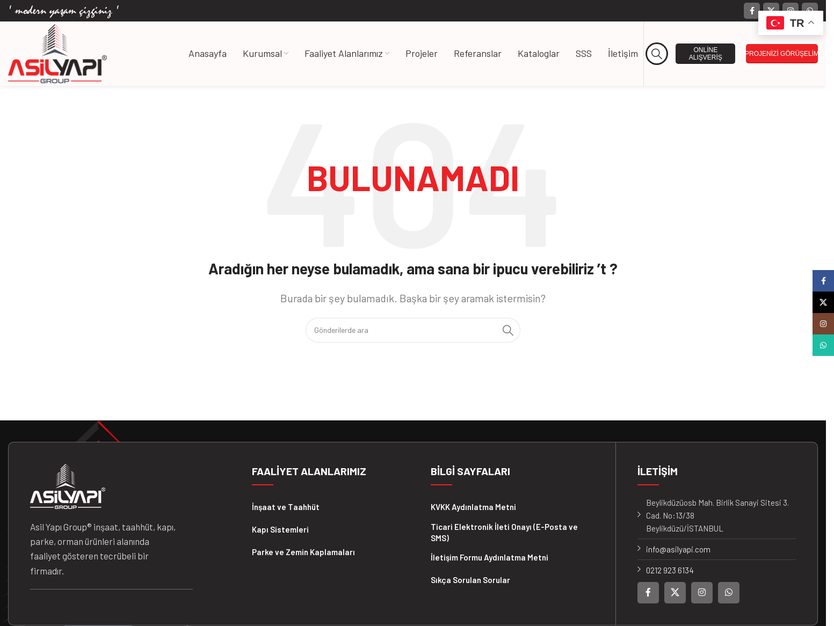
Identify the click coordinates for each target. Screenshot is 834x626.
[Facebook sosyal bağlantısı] (752, 11)
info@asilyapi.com (678, 549)
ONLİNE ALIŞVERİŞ (705, 53)
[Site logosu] (57, 53)
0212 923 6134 (670, 570)
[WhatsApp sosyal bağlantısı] (728, 592)
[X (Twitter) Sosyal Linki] (675, 592)
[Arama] (657, 53)
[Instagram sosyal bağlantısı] (702, 592)
